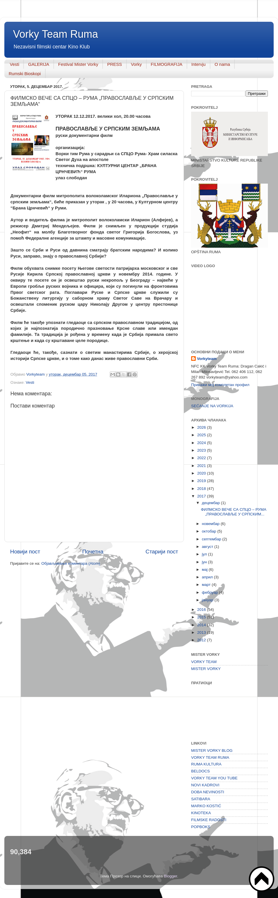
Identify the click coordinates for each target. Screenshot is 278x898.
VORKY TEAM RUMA (210, 757)
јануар (208, 600)
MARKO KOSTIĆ (206, 806)
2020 (202, 473)
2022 (202, 458)
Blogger (170, 876)
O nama (222, 64)
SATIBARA (200, 799)
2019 (202, 481)
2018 (202, 488)
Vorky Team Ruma (55, 34)
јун (205, 562)
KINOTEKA (201, 813)
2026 (202, 427)
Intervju (198, 64)
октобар (209, 531)
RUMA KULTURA (206, 764)
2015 (202, 617)
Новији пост (25, 551)
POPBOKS (200, 827)
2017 (202, 496)
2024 (202, 443)
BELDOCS (200, 771)
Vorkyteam (207, 358)
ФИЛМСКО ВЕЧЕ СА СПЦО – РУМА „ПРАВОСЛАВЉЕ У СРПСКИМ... (233, 511)
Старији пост (162, 551)
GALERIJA (38, 64)
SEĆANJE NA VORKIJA (212, 406)
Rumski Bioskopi (25, 73)
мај (205, 569)
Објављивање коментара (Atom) (70, 563)
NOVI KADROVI (205, 785)
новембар (211, 524)
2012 (202, 640)
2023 (202, 450)
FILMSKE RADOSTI (208, 820)
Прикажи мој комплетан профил (220, 385)
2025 (202, 435)
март (207, 584)
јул (205, 554)
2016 (202, 609)
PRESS (114, 64)
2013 (202, 632)
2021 (202, 466)
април (208, 577)
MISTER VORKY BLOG (212, 750)
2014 (202, 625)
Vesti (14, 64)
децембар (211, 503)
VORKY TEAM (204, 662)
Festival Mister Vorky (78, 64)
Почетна (92, 551)
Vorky (136, 64)
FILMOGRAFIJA (166, 64)
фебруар (210, 592)
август (208, 546)
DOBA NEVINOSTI (207, 792)
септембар (212, 539)
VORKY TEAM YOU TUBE (214, 778)
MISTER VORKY (206, 669)
